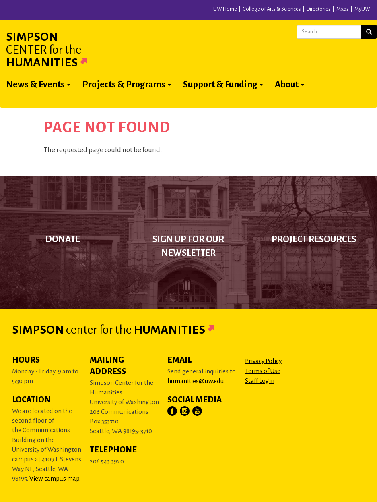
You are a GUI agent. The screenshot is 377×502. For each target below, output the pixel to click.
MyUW (362, 9)
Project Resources (314, 239)
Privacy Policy (263, 360)
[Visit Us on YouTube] (197, 411)
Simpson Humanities (56, 49)
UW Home (225, 9)
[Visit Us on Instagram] (185, 411)
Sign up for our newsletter (188, 246)
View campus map (54, 478)
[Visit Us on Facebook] (172, 411)
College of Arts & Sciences (272, 9)
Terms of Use (262, 370)
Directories (319, 9)
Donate (62, 239)
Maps (342, 9)
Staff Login (259, 380)
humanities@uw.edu (195, 381)
